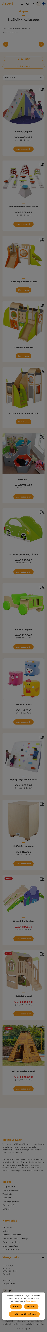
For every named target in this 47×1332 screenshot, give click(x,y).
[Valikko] (22, 3)
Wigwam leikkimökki (23, 1071)
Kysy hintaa (23, 290)
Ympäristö (7, 1194)
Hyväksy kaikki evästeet (24, 1314)
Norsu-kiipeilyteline (23, 921)
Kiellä (16, 1306)
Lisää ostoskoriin (23, 149)
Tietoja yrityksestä (11, 1201)
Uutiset (6, 1231)
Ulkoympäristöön (11, 1246)
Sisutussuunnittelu (11, 1249)
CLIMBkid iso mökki (23, 347)
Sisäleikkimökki (23, 996)
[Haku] (27, 3)
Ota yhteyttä (8, 1205)
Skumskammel (24, 704)
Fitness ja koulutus (11, 1242)
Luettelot (7, 1198)
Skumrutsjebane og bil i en (23, 554)
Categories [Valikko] (23, 66)
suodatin (23, 59)
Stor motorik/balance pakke (23, 206)
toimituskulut (34, 1321)
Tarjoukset (7, 1227)
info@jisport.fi (9, 1283)
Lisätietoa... (31, 1301)
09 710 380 (7, 1280)
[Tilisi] (33, 3)
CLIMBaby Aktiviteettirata (23, 282)
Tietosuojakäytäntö (11, 1190)
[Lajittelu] (23, 78)
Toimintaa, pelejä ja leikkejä (15, 1238)
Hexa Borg (23, 479)
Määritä (31, 1306)
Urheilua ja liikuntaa (12, 1235)
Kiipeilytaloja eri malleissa (23, 779)
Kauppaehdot (9, 1186)
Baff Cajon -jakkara (23, 846)
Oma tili (6, 1209)
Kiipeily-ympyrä (23, 131)
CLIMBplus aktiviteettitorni (23, 413)
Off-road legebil (23, 629)
